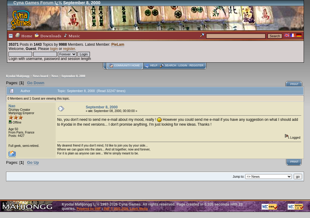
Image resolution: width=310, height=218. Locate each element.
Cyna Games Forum (33, 2)
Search (170, 65)
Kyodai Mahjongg (18, 76)
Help (153, 65)
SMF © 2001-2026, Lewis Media (126, 208)
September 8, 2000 (73, 76)
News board (40, 76)
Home (23, 35)
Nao (11, 106)
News (54, 76)
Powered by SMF (89, 208)
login (54, 49)
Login (183, 65)
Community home (127, 65)
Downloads (48, 35)
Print (294, 84)
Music (72, 35)
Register (196, 65)
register (69, 49)
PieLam (117, 44)
